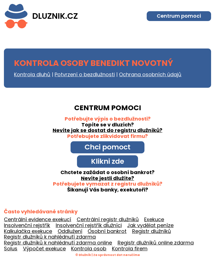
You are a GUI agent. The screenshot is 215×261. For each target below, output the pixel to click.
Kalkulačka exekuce (28, 231)
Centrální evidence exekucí (37, 219)
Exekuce (154, 219)
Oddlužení (70, 231)
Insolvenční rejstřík (27, 225)
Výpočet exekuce (44, 248)
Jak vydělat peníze (150, 225)
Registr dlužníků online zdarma (156, 242)
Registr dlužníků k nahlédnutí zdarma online (58, 242)
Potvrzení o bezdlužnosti (85, 74)
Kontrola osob (88, 248)
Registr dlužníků (151, 231)
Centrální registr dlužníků (108, 219)
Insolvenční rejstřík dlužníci (89, 225)
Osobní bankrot (107, 231)
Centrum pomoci (179, 15)
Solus (10, 248)
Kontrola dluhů (32, 74)
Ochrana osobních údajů (150, 74)
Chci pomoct (107, 147)
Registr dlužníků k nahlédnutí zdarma (50, 236)
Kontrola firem (130, 248)
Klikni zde (107, 161)
